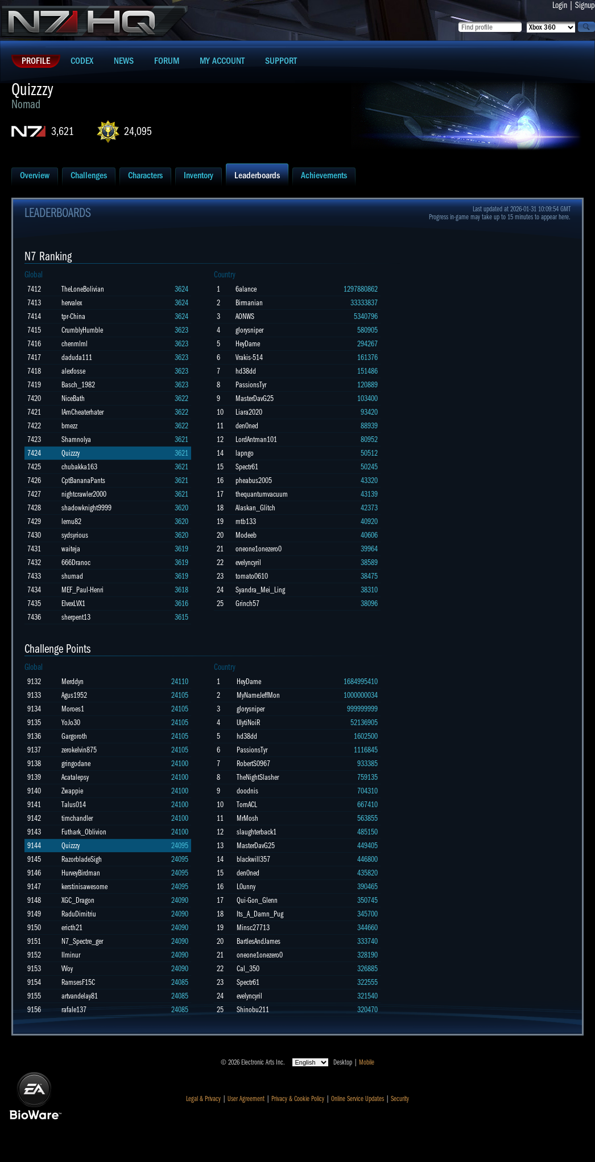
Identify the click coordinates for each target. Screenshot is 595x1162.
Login (559, 5)
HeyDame (247, 344)
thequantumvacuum (261, 494)
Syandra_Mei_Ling (260, 590)
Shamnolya (76, 439)
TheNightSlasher (258, 777)
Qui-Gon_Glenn (257, 900)
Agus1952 (74, 695)
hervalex (71, 303)
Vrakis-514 (249, 357)
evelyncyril (248, 562)
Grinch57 (247, 603)
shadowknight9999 (86, 508)
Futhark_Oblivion (83, 832)
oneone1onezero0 (258, 549)
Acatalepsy (75, 777)
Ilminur (70, 955)
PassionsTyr (250, 385)
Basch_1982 (78, 385)
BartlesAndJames (258, 941)
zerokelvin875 (79, 750)
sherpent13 (75, 617)
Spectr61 (246, 467)
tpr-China (73, 316)
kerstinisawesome (84, 886)
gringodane (75, 763)
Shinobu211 (253, 1009)
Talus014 (73, 804)
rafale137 (73, 1009)
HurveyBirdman (80, 873)
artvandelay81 (79, 996)
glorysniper (249, 330)
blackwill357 (253, 859)
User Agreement (246, 1099)
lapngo (244, 453)
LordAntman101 (256, 439)
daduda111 (76, 357)
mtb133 (245, 521)
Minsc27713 (253, 927)
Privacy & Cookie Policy (297, 1099)
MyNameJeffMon (258, 695)
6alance (246, 289)
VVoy (67, 968)
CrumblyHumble (82, 330)
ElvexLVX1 (73, 603)
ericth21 (71, 927)
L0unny (246, 886)
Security (400, 1099)
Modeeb (246, 535)
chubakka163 (79, 467)
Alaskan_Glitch (255, 508)
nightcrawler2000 (83, 494)
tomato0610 (251, 576)
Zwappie (72, 791)
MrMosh (247, 818)
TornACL (247, 804)
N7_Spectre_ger (82, 941)
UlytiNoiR (248, 722)
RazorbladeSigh (81, 859)
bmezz (69, 426)
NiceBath (73, 398)
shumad (72, 576)
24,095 (138, 131)
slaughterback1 (256, 832)
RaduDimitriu (78, 914)
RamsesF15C (78, 982)
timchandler (77, 818)
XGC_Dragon (77, 900)
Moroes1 (72, 709)
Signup (585, 5)
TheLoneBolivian (82, 289)
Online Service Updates (357, 1099)
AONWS (244, 316)
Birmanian (249, 303)
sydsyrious (74, 535)
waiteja (70, 549)
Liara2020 (248, 412)
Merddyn (72, 681)
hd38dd (245, 371)
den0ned (246, 426)
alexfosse (73, 371)
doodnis (247, 791)
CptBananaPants (83, 480)
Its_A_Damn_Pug (260, 914)
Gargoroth (74, 736)
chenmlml (74, 344)
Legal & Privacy (203, 1099)
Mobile (366, 1062)
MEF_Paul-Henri (82, 590)
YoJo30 (70, 722)
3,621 (62, 131)
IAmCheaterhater (82, 412)
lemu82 (71, 521)
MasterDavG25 (254, 398)
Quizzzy (70, 453)
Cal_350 (248, 968)
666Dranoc (75, 562)
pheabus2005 (253, 480)
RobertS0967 (253, 763)
